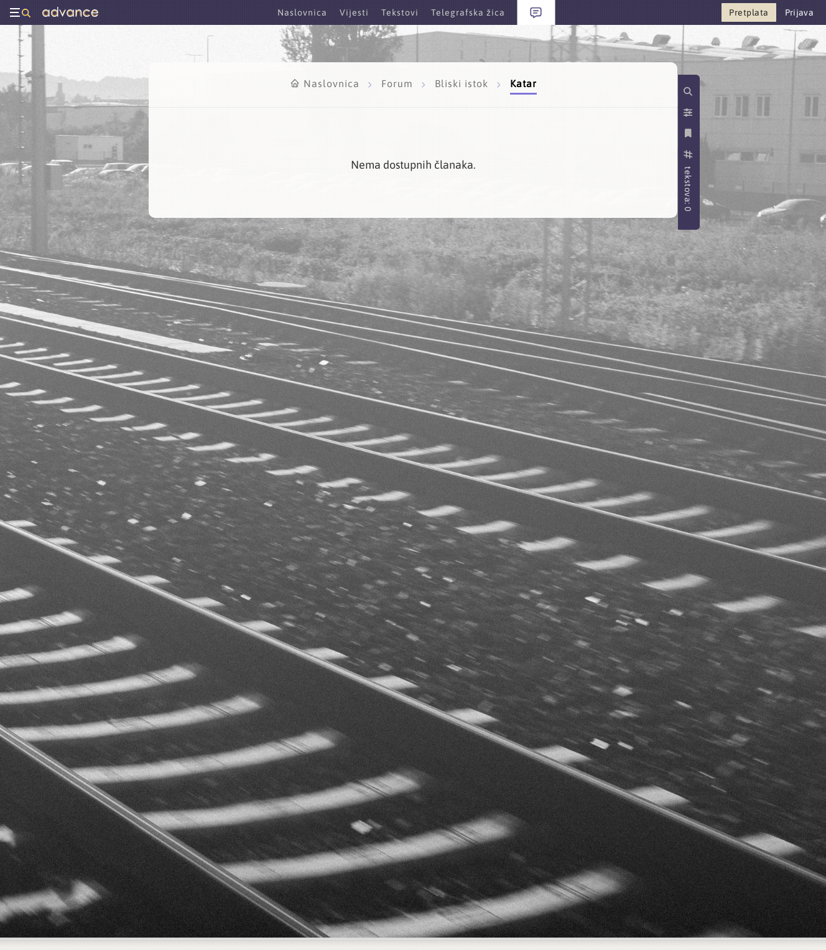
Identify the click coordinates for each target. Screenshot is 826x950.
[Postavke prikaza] (689, 112)
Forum (398, 83)
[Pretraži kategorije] (689, 91)
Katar (523, 83)
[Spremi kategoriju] (689, 133)
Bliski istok (463, 83)
